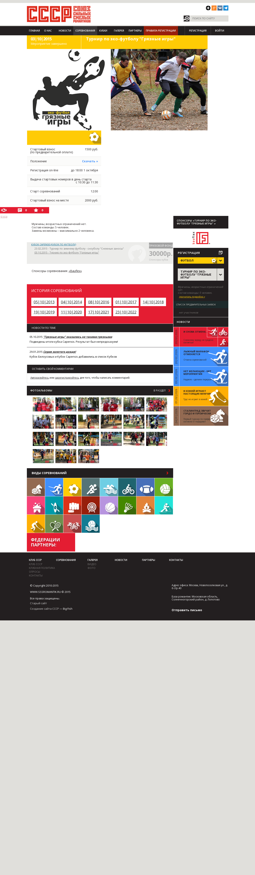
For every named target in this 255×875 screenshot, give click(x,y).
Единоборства (72, 505)
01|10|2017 (125, 301)
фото (91, 568)
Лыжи (54, 487)
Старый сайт (38, 603)
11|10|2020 (71, 312)
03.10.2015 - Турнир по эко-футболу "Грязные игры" (66, 252)
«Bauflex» (75, 271)
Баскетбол (109, 505)
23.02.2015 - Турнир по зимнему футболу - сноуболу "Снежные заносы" (79, 248)
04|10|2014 (71, 301)
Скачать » (90, 161)
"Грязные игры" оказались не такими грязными (77, 337)
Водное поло (91, 524)
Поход (145, 505)
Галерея (119, 30)
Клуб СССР (35, 560)
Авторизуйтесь (39, 377)
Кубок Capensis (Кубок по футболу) (53, 244)
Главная (34, 30)
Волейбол (164, 487)
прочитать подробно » (192, 296)
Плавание (109, 487)
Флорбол (36, 524)
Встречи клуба (36, 505)
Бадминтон (127, 505)
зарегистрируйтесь (67, 377)
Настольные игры (36, 487)
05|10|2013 (44, 301)
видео (92, 564)
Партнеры (135, 30)
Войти (219, 30)
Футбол (72, 487)
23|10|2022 (125, 312)
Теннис (54, 524)
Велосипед (127, 487)
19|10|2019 (44, 312)
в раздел (160, 390)
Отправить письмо (187, 610)
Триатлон (72, 524)
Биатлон (164, 505)
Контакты (36, 575)
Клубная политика (42, 568)
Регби (145, 487)
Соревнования (85, 30)
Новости (65, 30)
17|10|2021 (98, 312)
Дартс (91, 505)
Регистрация (198, 30)
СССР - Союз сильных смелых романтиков (59, 14)
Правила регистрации (161, 30)
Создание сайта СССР (44, 609)
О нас (48, 30)
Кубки (103, 30)
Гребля (54, 505)
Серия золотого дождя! (59, 352)
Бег (91, 487)
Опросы (34, 572)
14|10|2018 (153, 301)
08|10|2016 (98, 301)
